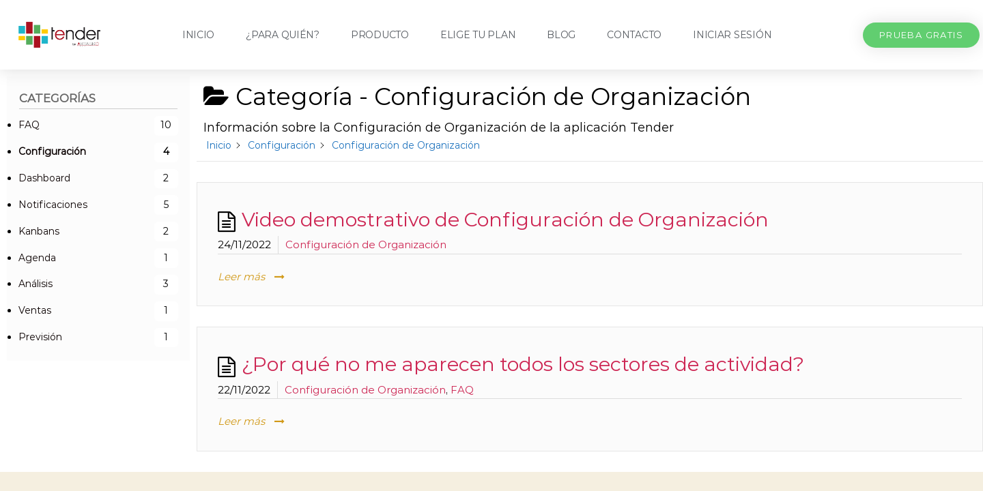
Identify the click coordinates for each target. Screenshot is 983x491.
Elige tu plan (478, 35)
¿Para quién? (282, 35)
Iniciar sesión (732, 35)
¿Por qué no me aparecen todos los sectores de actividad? (523, 364)
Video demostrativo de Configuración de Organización (505, 219)
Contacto (634, 35)
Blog (561, 35)
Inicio (198, 35)
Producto (380, 35)
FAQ (462, 389)
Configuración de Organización (365, 244)
